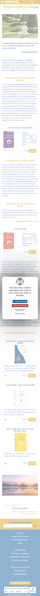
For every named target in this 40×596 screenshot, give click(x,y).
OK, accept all (20, 301)
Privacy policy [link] (20, 313)
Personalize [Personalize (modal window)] (20, 310)
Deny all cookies (20, 306)
